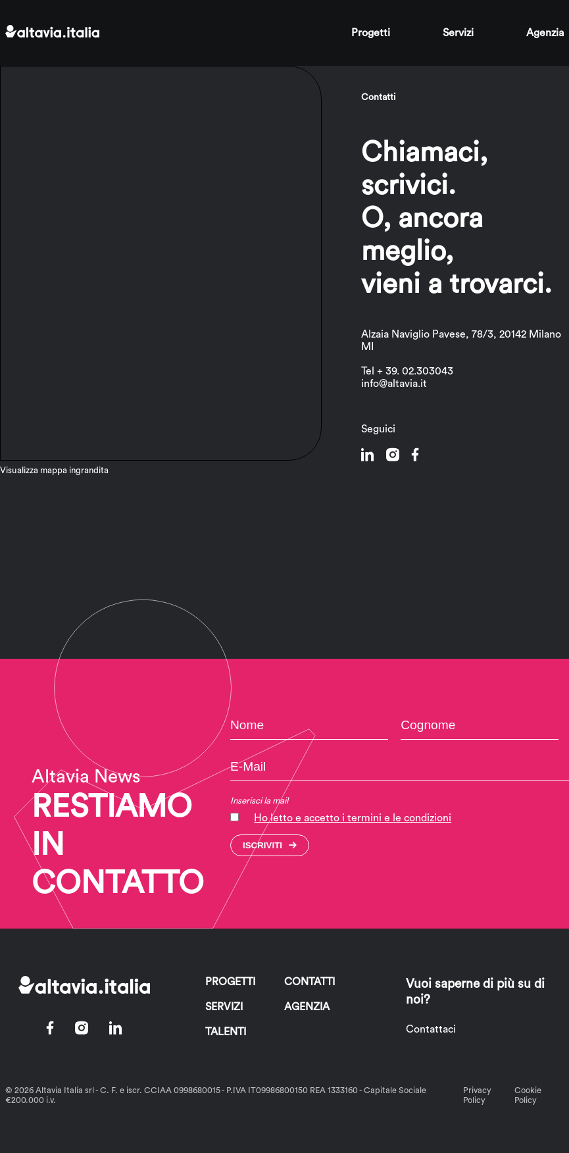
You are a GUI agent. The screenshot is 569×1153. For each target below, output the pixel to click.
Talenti (225, 1032)
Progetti (370, 33)
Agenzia (545, 33)
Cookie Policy (527, 1095)
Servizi (458, 33)
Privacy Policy (477, 1095)
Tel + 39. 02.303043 (407, 371)
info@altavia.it (394, 383)
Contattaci (431, 1029)
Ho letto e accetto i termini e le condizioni (352, 818)
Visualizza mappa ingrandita (54, 470)
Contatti (309, 982)
